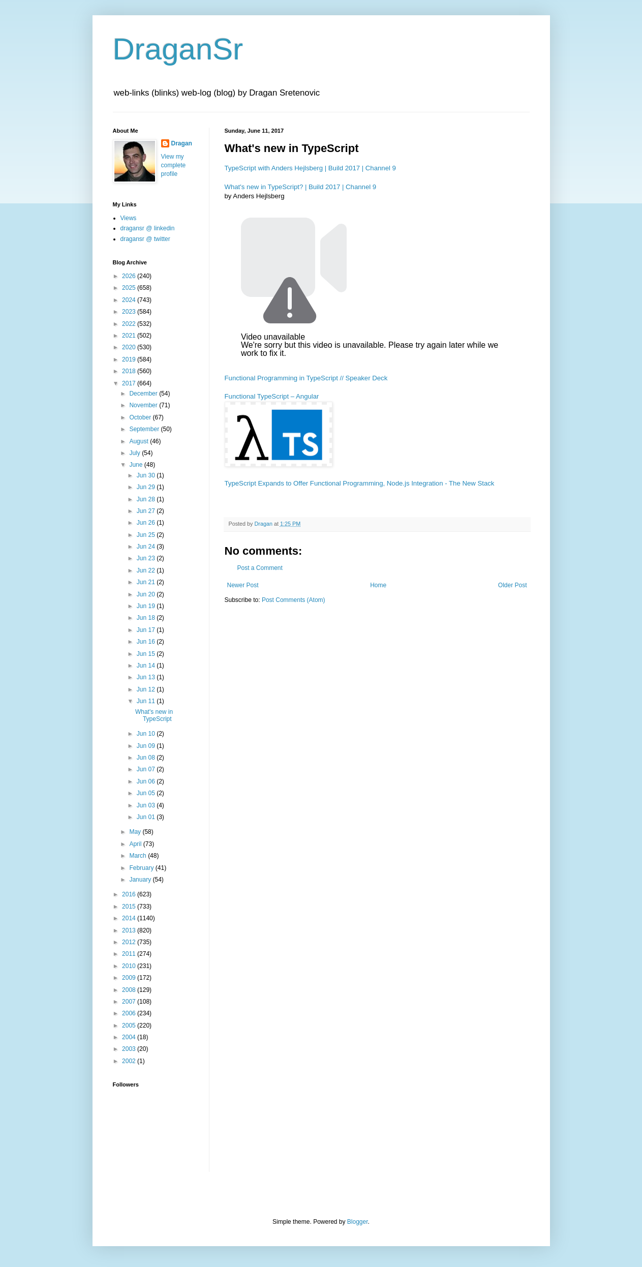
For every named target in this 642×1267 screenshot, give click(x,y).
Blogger (357, 1221)
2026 (129, 276)
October (140, 417)
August (139, 441)
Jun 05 (147, 793)
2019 (129, 359)
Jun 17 (147, 630)
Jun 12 (147, 689)
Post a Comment (260, 567)
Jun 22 (147, 570)
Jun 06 (147, 781)
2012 (129, 942)
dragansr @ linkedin (147, 228)
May (135, 831)
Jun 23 (147, 558)
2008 (129, 989)
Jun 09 (147, 745)
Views (128, 218)
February (142, 867)
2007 (129, 1001)
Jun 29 (147, 487)
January (140, 879)
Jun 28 (147, 499)
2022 (129, 323)
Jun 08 (147, 757)
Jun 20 (147, 594)
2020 (129, 347)
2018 (129, 371)
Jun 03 (147, 805)
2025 (129, 287)
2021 (129, 335)
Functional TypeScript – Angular (272, 396)
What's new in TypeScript (154, 715)
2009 (129, 977)
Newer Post (243, 585)
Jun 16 (147, 641)
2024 (129, 300)
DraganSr (178, 49)
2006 (129, 1013)
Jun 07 (147, 769)
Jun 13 (147, 677)
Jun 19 (147, 606)
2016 (129, 894)
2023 (129, 311)
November (144, 405)
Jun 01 (147, 817)
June (136, 464)
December (144, 393)
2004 (129, 1037)
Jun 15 (147, 653)
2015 (129, 906)
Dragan (181, 143)
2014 (129, 918)
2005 (129, 1025)
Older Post (512, 585)
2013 (129, 930)
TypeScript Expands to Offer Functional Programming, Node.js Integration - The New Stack (360, 483)
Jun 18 (147, 617)
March (138, 855)
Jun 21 (147, 582)
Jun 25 (147, 534)
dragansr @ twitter (145, 239)
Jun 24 (147, 546)
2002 (129, 1061)
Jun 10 (147, 733)
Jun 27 (147, 511)
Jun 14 (147, 665)
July (135, 453)
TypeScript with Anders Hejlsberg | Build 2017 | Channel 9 (310, 168)
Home (378, 585)
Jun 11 (147, 701)
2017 (129, 383)
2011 (129, 953)
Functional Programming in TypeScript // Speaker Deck (306, 378)
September (145, 429)
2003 (129, 1048)
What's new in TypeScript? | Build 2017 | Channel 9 (301, 187)
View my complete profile (173, 165)
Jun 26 (147, 522)
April (136, 844)
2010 (129, 966)
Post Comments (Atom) (293, 600)
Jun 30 (147, 475)
